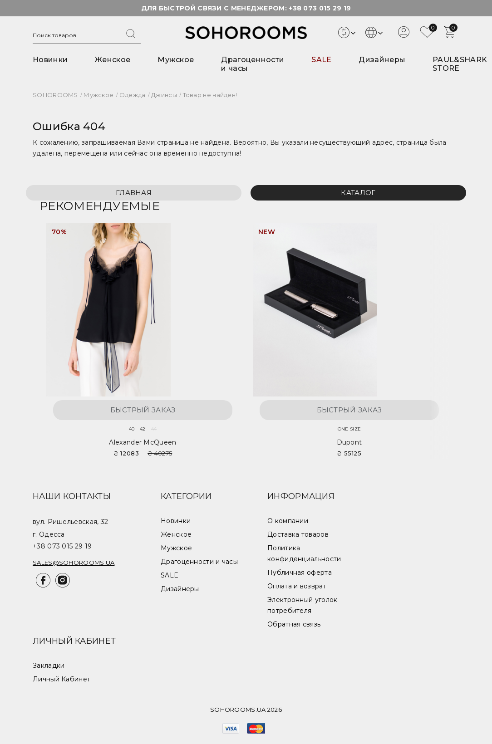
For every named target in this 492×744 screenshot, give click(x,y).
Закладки (48, 665)
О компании (287, 521)
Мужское (175, 59)
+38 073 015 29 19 (320, 8)
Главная (134, 192)
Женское (112, 59)
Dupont (349, 442)
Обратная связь (293, 624)
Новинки (50, 59)
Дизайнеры (382, 59)
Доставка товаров (298, 534)
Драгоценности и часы (199, 562)
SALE (321, 59)
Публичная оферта (299, 572)
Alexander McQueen (142, 442)
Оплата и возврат (296, 586)
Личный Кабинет (61, 679)
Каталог (358, 192)
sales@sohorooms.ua (73, 562)
